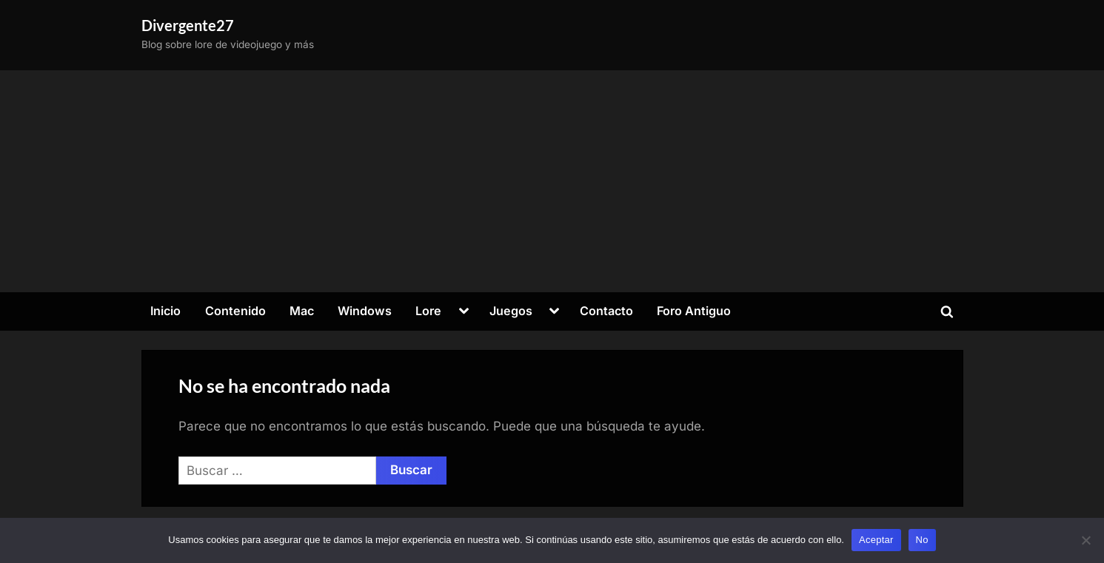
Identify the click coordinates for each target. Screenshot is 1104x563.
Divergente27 (187, 25)
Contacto (606, 310)
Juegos (510, 310)
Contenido (235, 310)
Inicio (165, 310)
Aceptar (876, 539)
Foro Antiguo (694, 310)
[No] (1085, 540)
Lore (428, 310)
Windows (365, 310)
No (922, 539)
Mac (302, 310)
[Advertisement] (552, 181)
